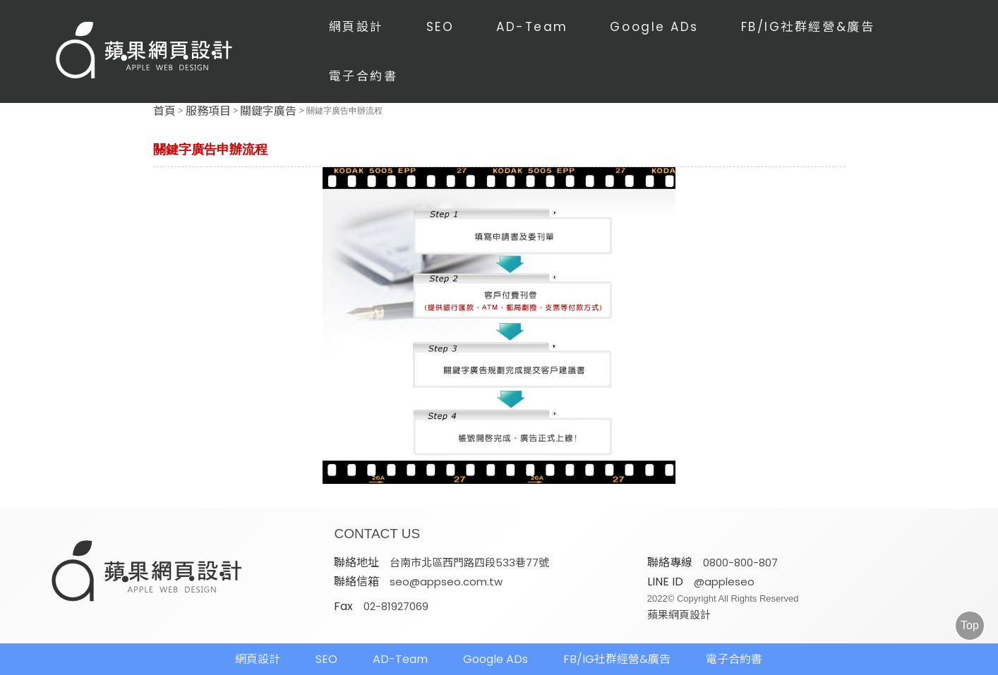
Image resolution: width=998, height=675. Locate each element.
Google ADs (654, 26)
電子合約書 (363, 76)
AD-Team (532, 26)
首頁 (164, 111)
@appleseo (724, 581)
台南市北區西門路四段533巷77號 (469, 562)
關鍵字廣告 (268, 111)
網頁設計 (356, 26)
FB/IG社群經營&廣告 (808, 26)
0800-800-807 (740, 562)
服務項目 (208, 111)
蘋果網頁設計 (679, 614)
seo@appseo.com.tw (446, 581)
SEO (440, 26)
